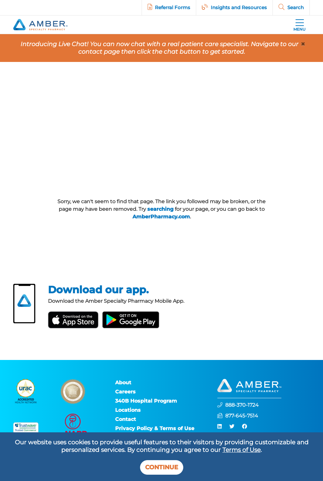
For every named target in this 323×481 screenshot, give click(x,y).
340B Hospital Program (146, 401)
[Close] (303, 44)
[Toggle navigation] (299, 24)
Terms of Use (241, 450)
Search (295, 7)
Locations (128, 410)
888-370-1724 (242, 405)
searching (160, 209)
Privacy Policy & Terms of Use (154, 428)
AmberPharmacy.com (161, 217)
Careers (125, 392)
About (123, 383)
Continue (161, 467)
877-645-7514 (241, 416)
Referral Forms (172, 7)
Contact (125, 419)
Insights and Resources (239, 7)
